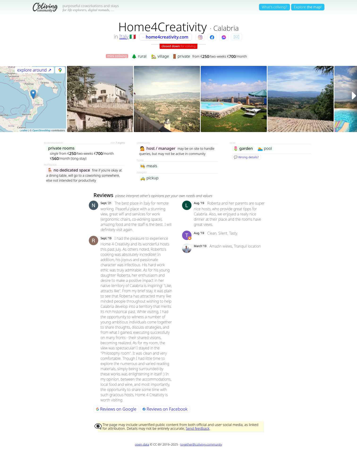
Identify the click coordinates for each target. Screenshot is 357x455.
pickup (149, 178)
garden (243, 148)
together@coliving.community (201, 444)
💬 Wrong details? (246, 157)
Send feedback (197, 428)
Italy (123, 36)
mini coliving (117, 56)
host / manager (157, 148)
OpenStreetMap (41, 130)
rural (139, 56)
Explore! (308, 6)
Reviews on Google (116, 409)
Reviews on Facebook (165, 409)
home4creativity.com (164, 37)
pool (265, 148)
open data (142, 444)
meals (148, 166)
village (160, 56)
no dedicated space (68, 170)
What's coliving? (274, 6)
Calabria (226, 28)
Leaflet (24, 130)
